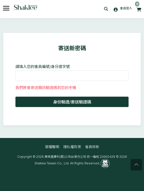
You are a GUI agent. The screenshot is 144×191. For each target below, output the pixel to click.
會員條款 (92, 147)
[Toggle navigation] (6, 7)
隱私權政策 (72, 147)
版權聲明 (52, 147)
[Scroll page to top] (136, 164)
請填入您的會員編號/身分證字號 (42, 66)
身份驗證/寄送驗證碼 (72, 102)
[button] (106, 9)
